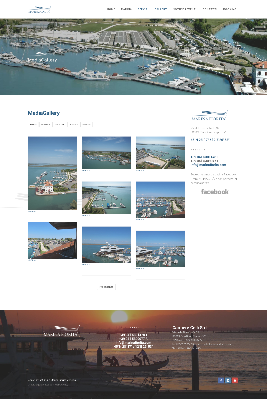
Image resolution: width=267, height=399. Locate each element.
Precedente (106, 286)
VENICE (74, 124)
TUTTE (33, 124)
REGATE (87, 124)
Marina (32, 211)
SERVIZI (143, 9)
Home (111, 9)
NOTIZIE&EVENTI (185, 9)
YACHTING (60, 124)
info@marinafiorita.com (208, 165)
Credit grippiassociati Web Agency (48, 384)
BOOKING (229, 9)
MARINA (126, 9)
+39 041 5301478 (203, 157)
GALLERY (160, 9)
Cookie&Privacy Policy (186, 347)
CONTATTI (210, 9)
